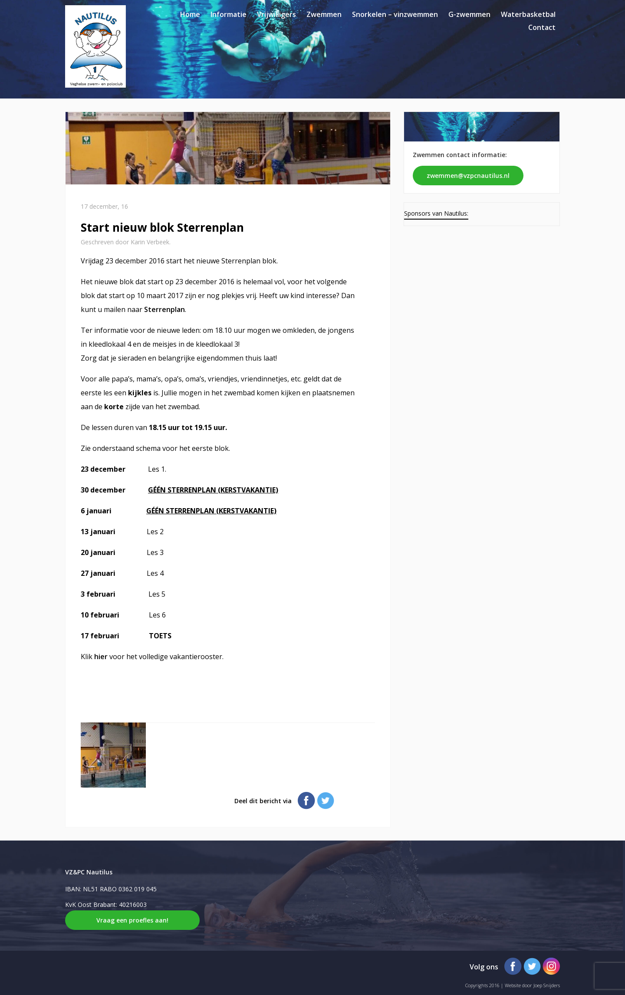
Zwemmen (324, 14)
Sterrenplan (164, 309)
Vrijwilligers (276, 14)
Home (190, 14)
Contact (542, 27)
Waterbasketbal (528, 14)
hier (101, 656)
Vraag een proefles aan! (132, 920)
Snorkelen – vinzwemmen (395, 14)
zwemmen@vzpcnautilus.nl (468, 175)
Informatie (229, 14)
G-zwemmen (469, 14)
